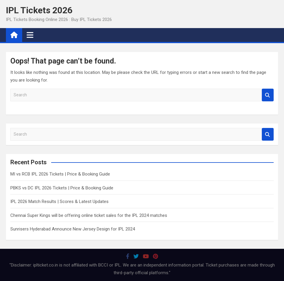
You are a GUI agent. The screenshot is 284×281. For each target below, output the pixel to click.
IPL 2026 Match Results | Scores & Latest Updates (59, 201)
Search (268, 95)
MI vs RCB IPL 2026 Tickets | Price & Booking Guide (60, 174)
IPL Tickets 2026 (39, 10)
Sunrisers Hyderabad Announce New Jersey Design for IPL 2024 (72, 229)
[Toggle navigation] (30, 35)
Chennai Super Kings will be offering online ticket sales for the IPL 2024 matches (88, 215)
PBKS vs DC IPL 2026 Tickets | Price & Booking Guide (61, 188)
